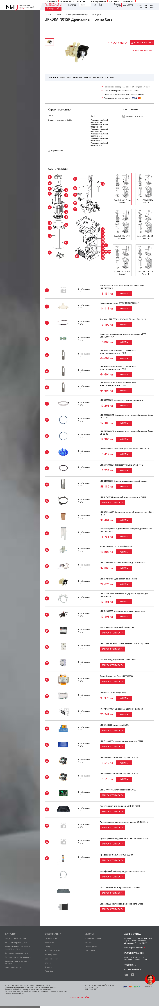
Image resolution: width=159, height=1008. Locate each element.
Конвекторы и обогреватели (18, 957)
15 (75, 194)
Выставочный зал (53, 9)
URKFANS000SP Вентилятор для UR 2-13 (119, 757)
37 (75, 209)
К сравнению (57, 151)
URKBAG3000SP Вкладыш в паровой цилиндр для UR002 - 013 (127, 513)
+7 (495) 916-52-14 (53, 4)
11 (49, 222)
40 (106, 245)
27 (102, 245)
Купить (124, 293)
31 (102, 238)
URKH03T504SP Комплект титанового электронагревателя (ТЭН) (118, 351)
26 (102, 251)
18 (102, 183)
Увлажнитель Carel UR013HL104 (99, 144)
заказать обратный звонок (54, 6)
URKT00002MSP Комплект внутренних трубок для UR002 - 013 (124, 595)
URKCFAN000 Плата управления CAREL (118, 789)
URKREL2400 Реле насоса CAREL (114, 725)
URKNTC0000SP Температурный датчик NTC (121, 465)
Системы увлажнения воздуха (76, 14)
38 (106, 251)
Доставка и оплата (93, 938)
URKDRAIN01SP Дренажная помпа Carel (118, 578)
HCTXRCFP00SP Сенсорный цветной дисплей (121, 709)
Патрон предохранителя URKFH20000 (118, 659)
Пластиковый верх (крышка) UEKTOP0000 (120, 887)
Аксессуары (96, 14)
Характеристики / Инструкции (75, 77)
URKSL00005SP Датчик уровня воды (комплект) (122, 562)
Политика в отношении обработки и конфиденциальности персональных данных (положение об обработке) (36, 992)
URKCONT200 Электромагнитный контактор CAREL (124, 643)
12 (49, 227)
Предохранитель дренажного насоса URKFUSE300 (124, 822)
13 (66, 224)
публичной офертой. (48, 987)
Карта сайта (90, 950)
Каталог (72, 5)
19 (75, 202)
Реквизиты (50, 942)
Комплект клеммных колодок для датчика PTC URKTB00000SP (123, 335)
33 (102, 235)
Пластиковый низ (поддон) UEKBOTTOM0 (120, 806)
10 (49, 235)
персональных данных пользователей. (37, 989)
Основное (53, 77)
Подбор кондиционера (120, 5)
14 (75, 178)
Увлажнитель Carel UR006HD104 (99, 130)
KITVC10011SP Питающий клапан (116, 546)
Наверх (147, 986)
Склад (47, 946)
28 (102, 241)
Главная (48, 14)
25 (102, 248)
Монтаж (88, 942)
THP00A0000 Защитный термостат (117, 627)
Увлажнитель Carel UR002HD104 (99, 121)
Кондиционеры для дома (16, 942)
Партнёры (49, 971)
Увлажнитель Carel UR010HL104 (99, 139)
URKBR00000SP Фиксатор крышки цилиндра (121, 400)
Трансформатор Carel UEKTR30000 (116, 676)
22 (102, 229)
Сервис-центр (91, 946)
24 (102, 232)
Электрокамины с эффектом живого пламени (18, 947)
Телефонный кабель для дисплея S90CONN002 (122, 871)
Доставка (109, 77)
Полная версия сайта (79, 997)
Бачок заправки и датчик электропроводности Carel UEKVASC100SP (126, 530)
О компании (53, 933)
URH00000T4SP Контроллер (113, 692)
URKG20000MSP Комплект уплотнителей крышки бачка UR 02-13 (126, 416)
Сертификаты (54, 29)
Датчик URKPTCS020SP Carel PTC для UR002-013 (123, 319)
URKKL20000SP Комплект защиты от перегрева (122, 611)
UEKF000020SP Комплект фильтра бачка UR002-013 (124, 448)
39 (109, 251)
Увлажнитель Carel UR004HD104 (99, 125)
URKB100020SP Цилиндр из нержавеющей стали (123, 481)
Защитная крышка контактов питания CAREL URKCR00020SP (122, 287)
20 (75, 188)
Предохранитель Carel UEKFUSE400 (116, 854)
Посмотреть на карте (133, 947)
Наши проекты (51, 954)
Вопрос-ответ (51, 959)
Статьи (48, 963)
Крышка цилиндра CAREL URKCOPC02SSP (119, 303)
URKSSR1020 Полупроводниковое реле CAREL (121, 904)
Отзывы (48, 967)
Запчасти (98, 77)
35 (102, 254)
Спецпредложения (13, 967)
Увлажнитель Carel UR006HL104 (99, 135)
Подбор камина (130, 5)
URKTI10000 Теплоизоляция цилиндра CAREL (121, 741)
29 (77, 256)
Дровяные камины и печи (16, 953)
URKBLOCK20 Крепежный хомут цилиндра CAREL (123, 497)
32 (66, 242)
